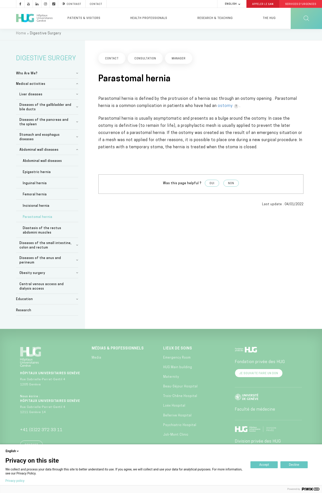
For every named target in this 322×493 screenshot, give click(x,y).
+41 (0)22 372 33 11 (41, 432)
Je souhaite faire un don (258, 375)
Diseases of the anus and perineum (40, 263)
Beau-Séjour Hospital (180, 389)
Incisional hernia (36, 208)
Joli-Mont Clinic (176, 437)
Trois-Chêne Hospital (180, 398)
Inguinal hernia (35, 185)
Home (21, 36)
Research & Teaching (215, 18)
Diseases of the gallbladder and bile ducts (45, 109)
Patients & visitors (84, 18)
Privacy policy (14, 481)
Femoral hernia (35, 196)
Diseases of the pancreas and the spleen (43, 124)
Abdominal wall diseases (39, 152)
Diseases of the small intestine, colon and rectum (45, 248)
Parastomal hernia (37, 219)
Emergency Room (177, 359)
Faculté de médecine (255, 412)
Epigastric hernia (37, 174)
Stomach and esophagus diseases (39, 139)
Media (96, 359)
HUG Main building (177, 369)
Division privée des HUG (258, 444)
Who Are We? (27, 75)
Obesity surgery (32, 275)
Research (23, 312)
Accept (264, 464)
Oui (212, 185)
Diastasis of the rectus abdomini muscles (42, 233)
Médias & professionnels (118, 351)
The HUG (269, 18)
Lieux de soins (177, 351)
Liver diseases (30, 96)
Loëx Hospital (174, 408)
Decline (294, 464)
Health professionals (148, 18)
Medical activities (30, 86)
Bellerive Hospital (177, 417)
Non (231, 185)
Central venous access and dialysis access (41, 289)
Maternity (171, 379)
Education (24, 301)
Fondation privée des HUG (260, 364)
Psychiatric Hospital (179, 427)
